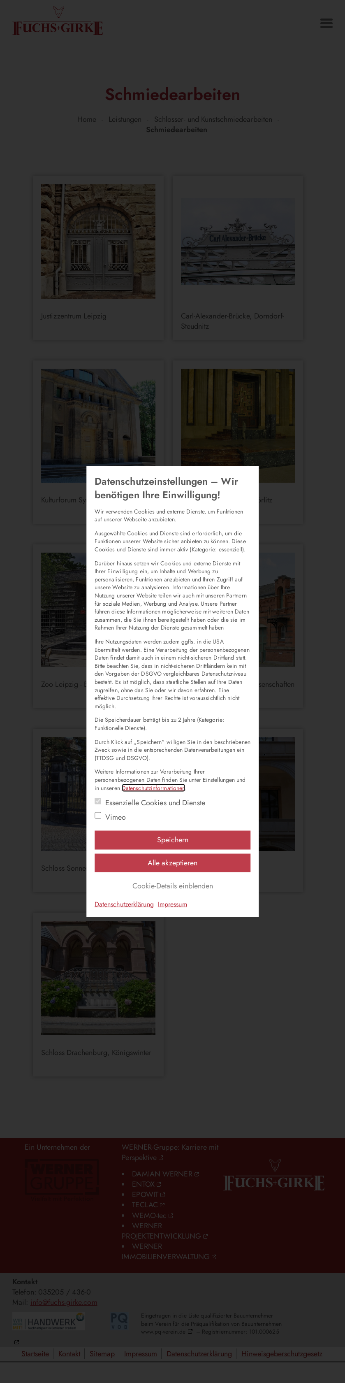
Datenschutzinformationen (153, 787)
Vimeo (115, 817)
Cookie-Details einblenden (172, 885)
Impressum (172, 904)
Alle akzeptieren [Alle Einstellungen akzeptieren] (172, 862)
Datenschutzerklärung (124, 904)
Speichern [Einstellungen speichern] (172, 839)
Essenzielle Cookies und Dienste (155, 803)
